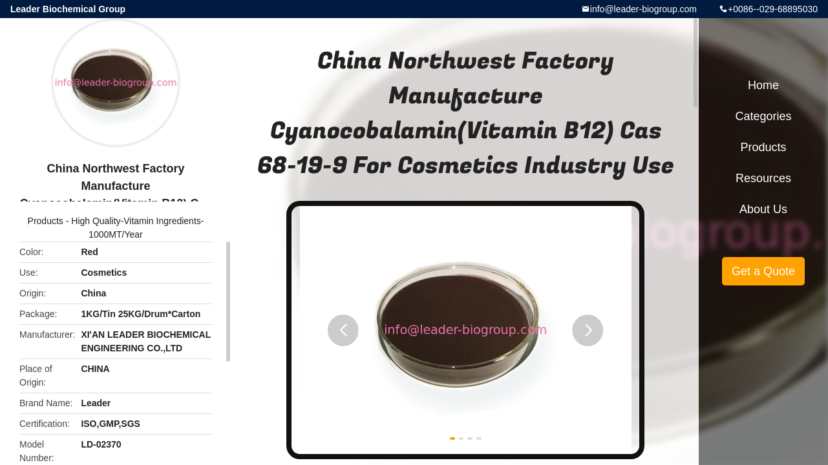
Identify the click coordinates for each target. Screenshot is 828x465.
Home (763, 85)
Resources (763, 178)
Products (45, 221)
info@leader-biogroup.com (643, 9)
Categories (763, 116)
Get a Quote (763, 271)
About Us (763, 209)
